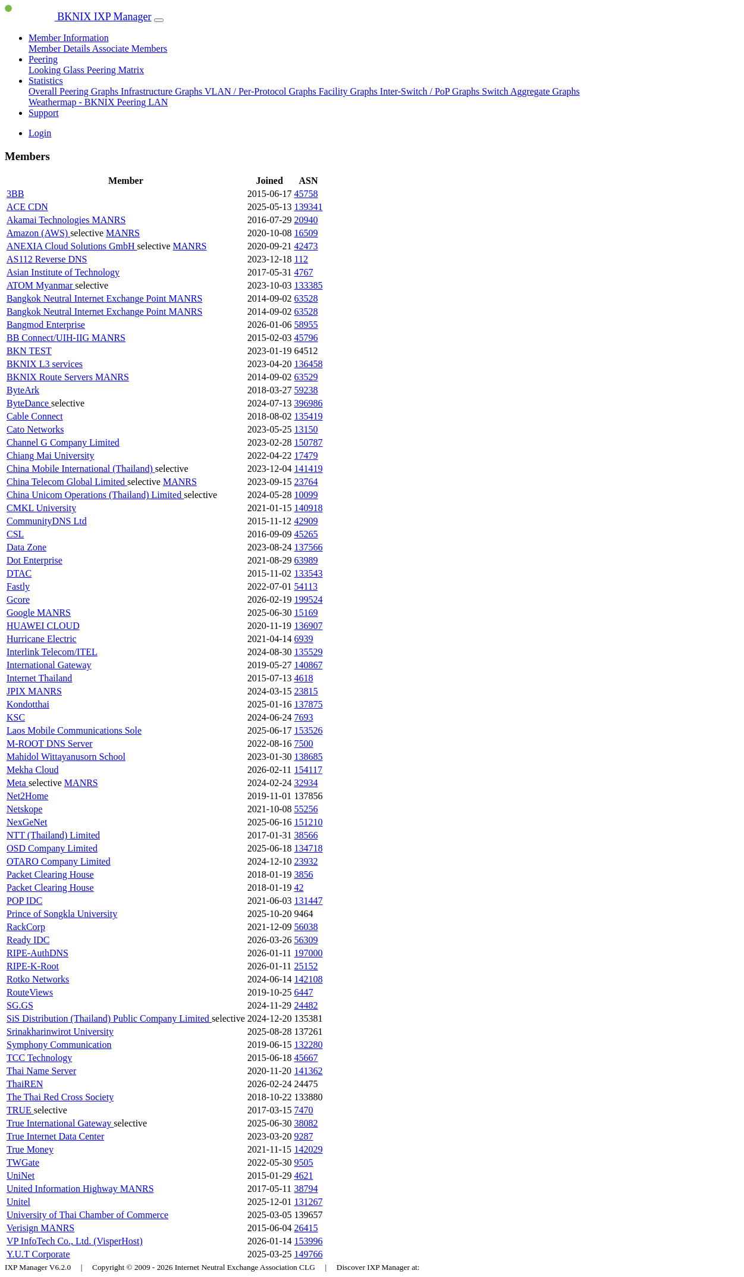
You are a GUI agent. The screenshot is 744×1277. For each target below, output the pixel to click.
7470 (303, 1110)
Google (22, 613)
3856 (303, 874)
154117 (308, 770)
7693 (303, 717)
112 (301, 259)
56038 (306, 927)
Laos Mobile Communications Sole (74, 730)
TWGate (23, 1162)
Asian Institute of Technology (63, 272)
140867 (308, 665)
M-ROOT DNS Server (50, 743)
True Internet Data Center (55, 1136)
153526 (308, 730)
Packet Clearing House (50, 874)
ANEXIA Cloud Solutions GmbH (72, 246)
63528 (306, 298)
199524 (308, 599)
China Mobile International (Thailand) (81, 469)
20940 (306, 220)
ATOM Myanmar (41, 285)
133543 (308, 573)
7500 (303, 743)
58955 (306, 325)
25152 (306, 966)
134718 (308, 848)
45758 (306, 194)
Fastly (18, 586)
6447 (303, 992)
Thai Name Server (41, 1071)
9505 (303, 1162)
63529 (306, 377)
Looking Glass (58, 70)
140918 (308, 508)
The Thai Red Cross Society (60, 1097)
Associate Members (130, 48)
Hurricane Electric (42, 639)
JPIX (17, 691)
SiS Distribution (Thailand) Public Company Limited (109, 1018)
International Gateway (49, 665)
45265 (306, 534)
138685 (308, 757)
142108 (308, 979)
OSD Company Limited (52, 848)
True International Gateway (60, 1123)
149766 (308, 1254)
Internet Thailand (39, 678)
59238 (306, 390)
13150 (306, 429)
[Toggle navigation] (159, 20)
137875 (308, 704)
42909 (306, 521)
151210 (308, 822)
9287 (303, 1136)
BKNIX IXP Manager (78, 17)
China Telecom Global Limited (67, 482)
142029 (308, 1149)
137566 (308, 547)
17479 (306, 455)
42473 (306, 246)
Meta (18, 783)
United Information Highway (63, 1189)
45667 (306, 1058)
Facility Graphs (349, 91)
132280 (308, 1045)
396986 (308, 403)
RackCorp (26, 927)
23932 (306, 861)
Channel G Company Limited (63, 442)
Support (44, 113)
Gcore (18, 599)
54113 (306, 586)
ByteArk (23, 390)
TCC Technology (39, 1058)
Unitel (18, 1202)
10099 (306, 495)
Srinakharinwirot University (60, 1031)
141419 (308, 469)
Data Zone (26, 547)
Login (40, 133)
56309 (306, 940)
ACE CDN (27, 207)
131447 (308, 901)
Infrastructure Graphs (163, 91)
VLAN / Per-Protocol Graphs (262, 91)
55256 (306, 809)
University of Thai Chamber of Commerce (87, 1215)
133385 (308, 285)
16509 (306, 233)
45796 (306, 338)
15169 (306, 613)
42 (299, 887)
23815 (306, 691)
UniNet (20, 1175)
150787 (308, 442)
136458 (308, 364)
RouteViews (30, 992)
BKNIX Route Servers (51, 377)
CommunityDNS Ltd (47, 521)
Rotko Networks (38, 979)
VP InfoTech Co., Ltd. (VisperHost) (75, 1241)
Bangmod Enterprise (46, 325)
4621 (303, 1175)
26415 (306, 1228)
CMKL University (41, 508)
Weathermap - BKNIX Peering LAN (98, 102)
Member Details (60, 48)
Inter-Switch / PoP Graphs (431, 91)
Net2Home (27, 796)
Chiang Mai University (51, 455)
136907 (308, 626)
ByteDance (29, 403)
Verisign (23, 1228)
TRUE (20, 1110)
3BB (15, 194)
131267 (308, 1202)
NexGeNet (27, 822)
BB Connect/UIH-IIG (49, 338)
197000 (308, 953)
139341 (308, 207)
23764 (306, 482)
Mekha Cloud (33, 770)
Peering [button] (43, 59)
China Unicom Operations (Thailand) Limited (95, 495)
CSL (15, 534)
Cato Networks (35, 429)
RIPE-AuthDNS (37, 953)
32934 (306, 783)
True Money (30, 1149)
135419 (308, 416)
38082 (306, 1123)
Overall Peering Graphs (75, 91)
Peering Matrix (115, 70)
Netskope (24, 809)
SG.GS (20, 1005)
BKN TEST (29, 351)
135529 (308, 652)
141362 (308, 1071)
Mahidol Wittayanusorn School (66, 757)
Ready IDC (28, 940)
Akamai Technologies (49, 220)
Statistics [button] (46, 81)
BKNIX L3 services (45, 364)
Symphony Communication (59, 1045)
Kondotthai (28, 704)
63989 (306, 560)
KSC (16, 717)
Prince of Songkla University (62, 914)
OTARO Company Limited (59, 861)
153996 (308, 1241)
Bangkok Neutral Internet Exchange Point (87, 298)
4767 (303, 272)
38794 (306, 1189)
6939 (303, 639)
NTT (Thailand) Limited (53, 835)
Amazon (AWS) (38, 233)
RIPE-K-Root (33, 966)
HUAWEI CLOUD (43, 626)
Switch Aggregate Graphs (530, 91)
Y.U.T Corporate (38, 1254)
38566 (306, 835)
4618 (303, 678)
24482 (306, 1005)
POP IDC (24, 901)
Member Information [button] (69, 38)
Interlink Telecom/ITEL (52, 652)
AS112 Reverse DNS (47, 259)
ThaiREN (25, 1084)
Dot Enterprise (34, 560)
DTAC (19, 573)
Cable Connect (35, 416)
